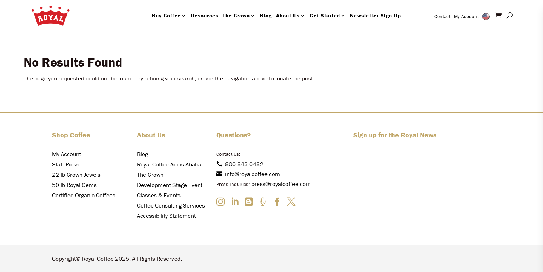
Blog (266, 15)
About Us (288, 15)
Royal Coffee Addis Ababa (169, 164)
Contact (442, 16)
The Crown (236, 15)
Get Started (325, 15)
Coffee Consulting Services (171, 205)
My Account (466, 16)
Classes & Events (159, 195)
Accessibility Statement (166, 216)
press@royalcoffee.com (281, 184)
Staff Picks (65, 164)
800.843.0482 (239, 164)
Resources (204, 15)
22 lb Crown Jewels (76, 174)
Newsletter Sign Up (375, 15)
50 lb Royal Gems (74, 185)
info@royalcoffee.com (248, 173)
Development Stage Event (169, 185)
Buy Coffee (166, 15)
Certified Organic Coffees (83, 195)
